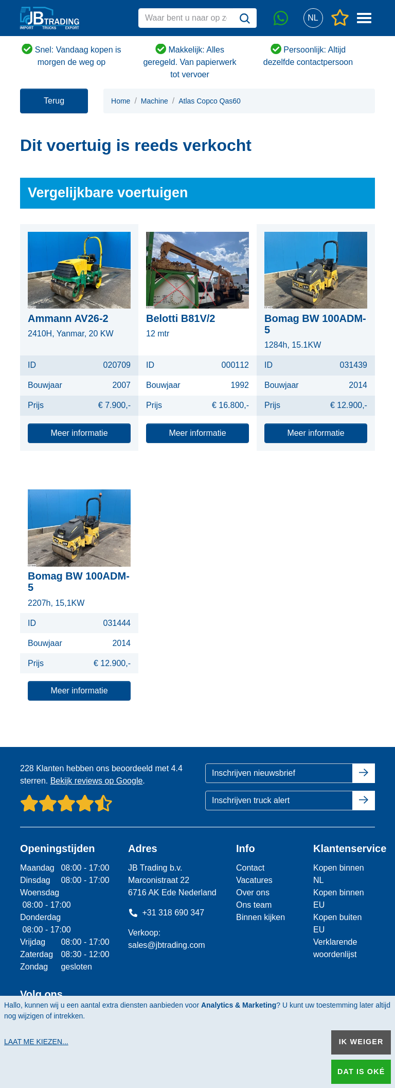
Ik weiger (361, 1042)
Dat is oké (361, 1071)
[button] (313, 18)
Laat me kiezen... (36, 1042)
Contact (250, 867)
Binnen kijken (260, 917)
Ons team (254, 904)
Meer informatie (78, 433)
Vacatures (254, 880)
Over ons (253, 892)
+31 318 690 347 (166, 912)
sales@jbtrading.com (166, 945)
